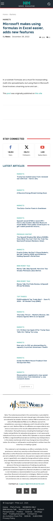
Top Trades (22, 296)
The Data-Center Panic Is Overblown (31, 208)
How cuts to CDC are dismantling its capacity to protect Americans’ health (32, 346)
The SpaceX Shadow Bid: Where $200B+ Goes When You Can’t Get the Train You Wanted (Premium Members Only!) (32, 239)
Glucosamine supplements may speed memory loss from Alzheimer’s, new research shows (32, 377)
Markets (13, 14)
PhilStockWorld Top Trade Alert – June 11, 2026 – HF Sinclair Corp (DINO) (33, 300)
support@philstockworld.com (31, 484)
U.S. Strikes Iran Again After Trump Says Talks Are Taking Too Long (33, 331)
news (7, 37)
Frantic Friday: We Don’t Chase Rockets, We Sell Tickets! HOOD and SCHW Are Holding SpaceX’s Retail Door (32, 254)
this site (38, 93)
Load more (26, 386)
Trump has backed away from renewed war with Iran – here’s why (32, 178)
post (9, 93)
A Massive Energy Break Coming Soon (32, 193)
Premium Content (24, 234)
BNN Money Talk (23, 266)
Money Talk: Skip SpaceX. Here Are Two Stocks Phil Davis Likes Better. (32, 270)
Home (5, 14)
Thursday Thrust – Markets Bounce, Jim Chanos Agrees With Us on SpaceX (33, 316)
